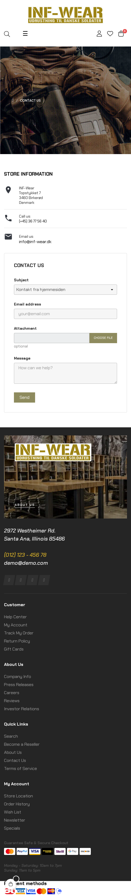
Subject (21, 280)
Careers (11, 692)
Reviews (12, 701)
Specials (12, 828)
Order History (17, 804)
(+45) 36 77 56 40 (33, 221)
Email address (27, 304)
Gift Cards (14, 649)
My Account (15, 625)
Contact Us (15, 760)
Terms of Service (20, 768)
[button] (25, 505)
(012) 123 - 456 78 (25, 554)
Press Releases (18, 684)
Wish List (12, 812)
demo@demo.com (26, 562)
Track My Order (18, 633)
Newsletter (14, 820)
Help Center (15, 617)
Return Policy (17, 641)
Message (22, 358)
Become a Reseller (22, 744)
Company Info (17, 676)
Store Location (18, 796)
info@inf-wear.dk (35, 241)
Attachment (25, 328)
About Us (13, 752)
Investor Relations (21, 709)
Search (11, 736)
